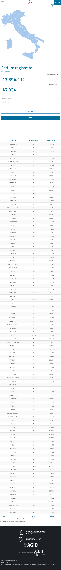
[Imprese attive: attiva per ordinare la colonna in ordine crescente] (34, 140)
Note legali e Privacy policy (9, 561)
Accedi (57, 2)
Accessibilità (4, 563)
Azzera (30, 112)
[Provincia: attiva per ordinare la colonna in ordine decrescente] (13, 140)
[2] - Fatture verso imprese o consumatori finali (12, 521)
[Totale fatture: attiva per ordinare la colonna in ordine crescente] (52, 140)
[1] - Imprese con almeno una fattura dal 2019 (12, 519)
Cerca (30, 118)
